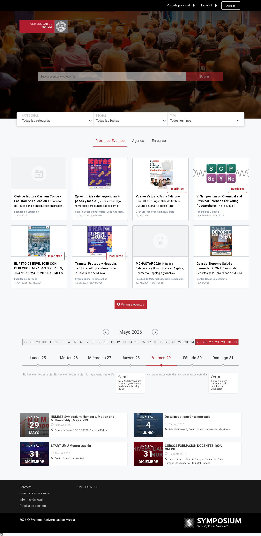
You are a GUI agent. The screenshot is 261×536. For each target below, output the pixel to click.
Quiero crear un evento (34, 493)
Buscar (204, 76)
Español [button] (209, 5)
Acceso (230, 5)
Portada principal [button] (181, 5)
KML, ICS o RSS (87, 487)
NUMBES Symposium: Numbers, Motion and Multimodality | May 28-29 (130, 385)
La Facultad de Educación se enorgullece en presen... (39, 201)
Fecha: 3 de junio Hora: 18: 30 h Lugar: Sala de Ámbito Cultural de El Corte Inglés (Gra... (158, 201)
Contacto (25, 487)
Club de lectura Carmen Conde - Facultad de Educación (219, 385)
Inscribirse (177, 188)
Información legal (31, 499)
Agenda (138, 141)
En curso (159, 141)
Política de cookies (32, 506)
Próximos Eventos (110, 141)
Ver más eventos (130, 304)
